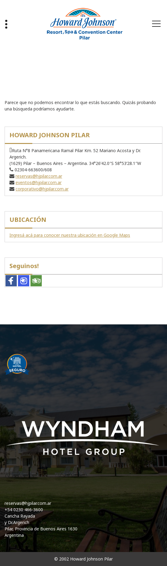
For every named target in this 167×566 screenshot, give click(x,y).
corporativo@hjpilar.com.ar (42, 189)
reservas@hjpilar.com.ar (39, 176)
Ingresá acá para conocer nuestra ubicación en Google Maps (69, 235)
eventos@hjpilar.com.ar (39, 182)
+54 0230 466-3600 (24, 509)
